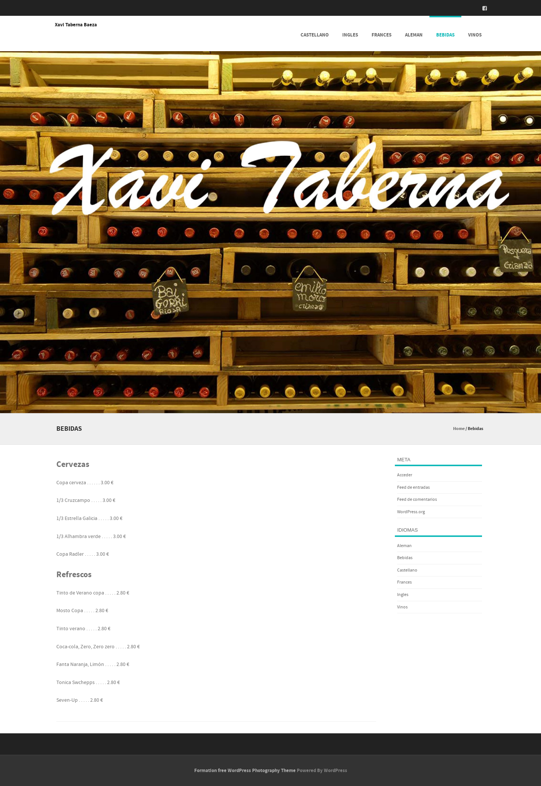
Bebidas (445, 35)
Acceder (404, 475)
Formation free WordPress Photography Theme (245, 770)
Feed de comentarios (417, 499)
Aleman (414, 35)
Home (459, 429)
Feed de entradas (413, 487)
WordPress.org (411, 512)
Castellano (315, 35)
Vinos (475, 35)
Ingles (350, 35)
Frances (381, 35)
